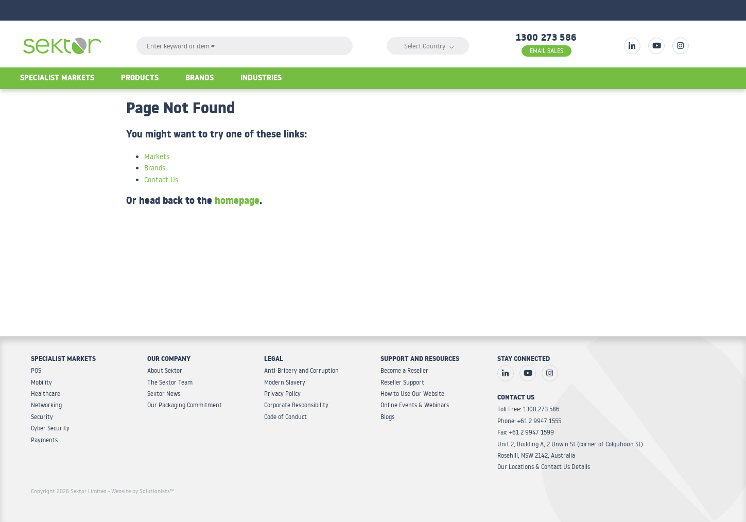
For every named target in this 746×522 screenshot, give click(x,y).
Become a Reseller (404, 370)
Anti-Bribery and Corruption (301, 370)
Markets (156, 156)
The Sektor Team (170, 382)
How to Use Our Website (412, 393)
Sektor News (163, 393)
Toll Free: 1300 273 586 (528, 409)
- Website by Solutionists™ (141, 491)
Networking (46, 405)
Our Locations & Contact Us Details (543, 467)
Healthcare (45, 393)
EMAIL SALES (546, 51)
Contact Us (161, 179)
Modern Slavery (284, 382)
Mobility (41, 382)
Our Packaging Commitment (184, 405)
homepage (237, 202)
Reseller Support (402, 382)
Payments (44, 440)
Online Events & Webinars (414, 405)
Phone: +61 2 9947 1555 (529, 421)
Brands (199, 79)
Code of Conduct (285, 417)
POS (36, 370)
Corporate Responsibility (296, 405)
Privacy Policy (282, 393)
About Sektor (164, 370)
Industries (261, 79)
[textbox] (244, 46)
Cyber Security (50, 428)
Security (42, 417)
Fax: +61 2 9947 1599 (525, 432)
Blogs (387, 417)
